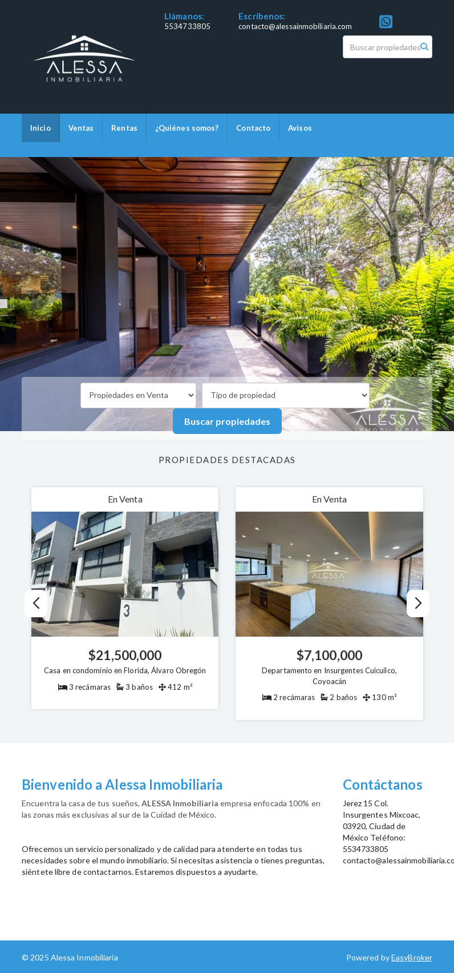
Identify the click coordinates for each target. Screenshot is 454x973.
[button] (417, 603)
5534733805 (187, 26)
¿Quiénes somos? (187, 127)
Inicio (40, 127)
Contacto (253, 127)
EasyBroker (411, 957)
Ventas (81, 127)
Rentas (124, 127)
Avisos (300, 127)
